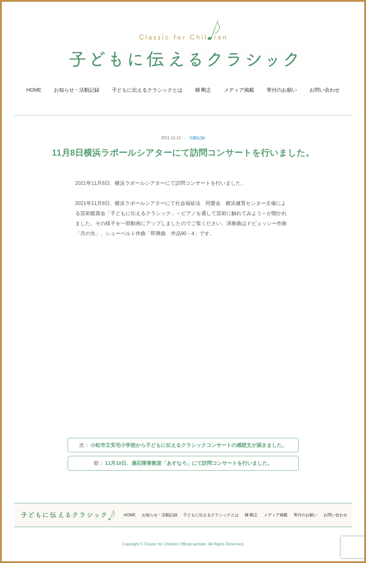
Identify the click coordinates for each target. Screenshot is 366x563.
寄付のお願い (282, 90)
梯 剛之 (203, 90)
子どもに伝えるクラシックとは (147, 90)
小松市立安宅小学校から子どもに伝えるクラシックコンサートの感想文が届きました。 (183, 445)
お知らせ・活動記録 (76, 90)
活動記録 (197, 138)
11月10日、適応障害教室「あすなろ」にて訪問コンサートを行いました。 (183, 463)
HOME (33, 90)
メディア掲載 (239, 90)
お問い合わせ (324, 90)
